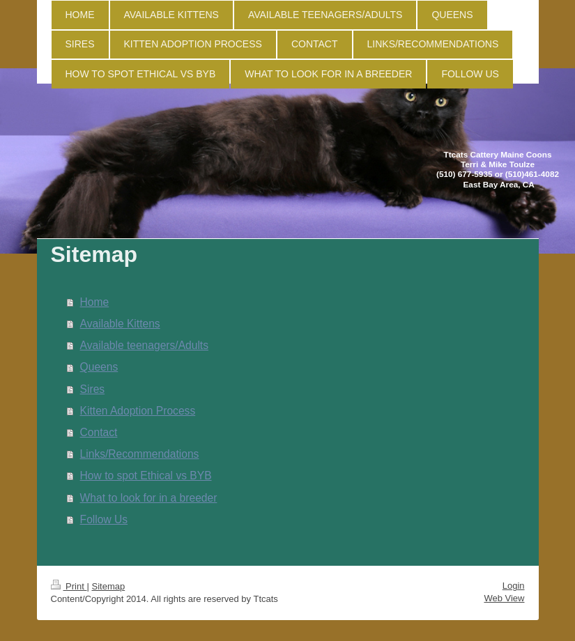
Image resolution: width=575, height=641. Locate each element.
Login (514, 585)
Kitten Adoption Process (138, 411)
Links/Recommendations (139, 454)
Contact (99, 432)
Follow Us (104, 519)
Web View (504, 598)
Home (94, 302)
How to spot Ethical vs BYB (146, 475)
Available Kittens (120, 324)
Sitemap (108, 586)
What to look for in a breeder (148, 498)
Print (69, 586)
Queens (99, 367)
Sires (92, 389)
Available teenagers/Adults (144, 345)
